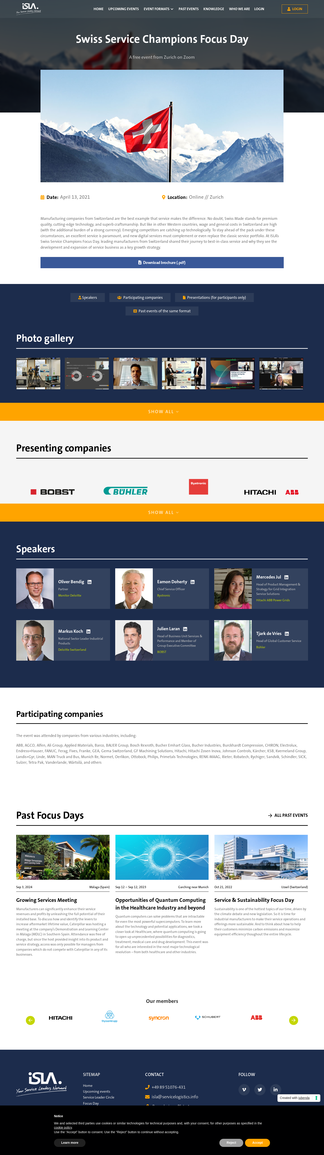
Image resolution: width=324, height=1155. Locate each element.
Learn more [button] (69, 1142)
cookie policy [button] (63, 1127)
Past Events (189, 9)
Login (259, 9)
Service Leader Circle (98, 1097)
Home (99, 9)
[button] (159, 9)
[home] (28, 9)
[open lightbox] (38, 373)
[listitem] (61, 1024)
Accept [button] (257, 1142)
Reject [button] (231, 1142)
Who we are (239, 9)
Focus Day (91, 1103)
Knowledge (213, 9)
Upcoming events (123, 9)
